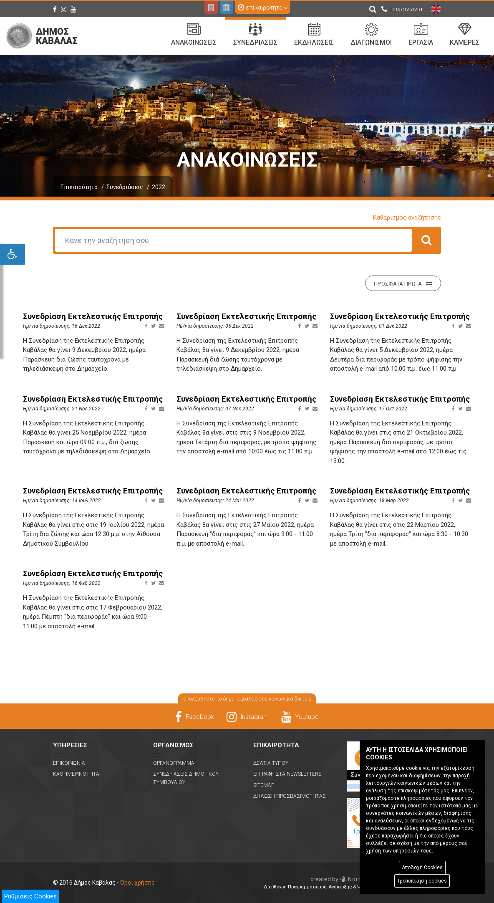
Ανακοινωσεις (194, 34)
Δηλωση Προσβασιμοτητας (289, 796)
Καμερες (464, 34)
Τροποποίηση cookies (422, 881)
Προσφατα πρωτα (403, 283)
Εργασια (420, 34)
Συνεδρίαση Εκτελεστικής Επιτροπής (93, 316)
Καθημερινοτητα (76, 774)
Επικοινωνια (69, 763)
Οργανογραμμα (173, 763)
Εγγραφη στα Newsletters (287, 774)
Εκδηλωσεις (314, 34)
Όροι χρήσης (137, 882)
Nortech (341, 879)
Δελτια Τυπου (270, 763)
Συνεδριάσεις (124, 187)
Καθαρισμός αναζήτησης (407, 217)
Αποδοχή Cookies (422, 867)
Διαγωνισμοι (371, 34)
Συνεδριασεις (255, 34)
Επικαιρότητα (79, 187)
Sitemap (263, 785)
